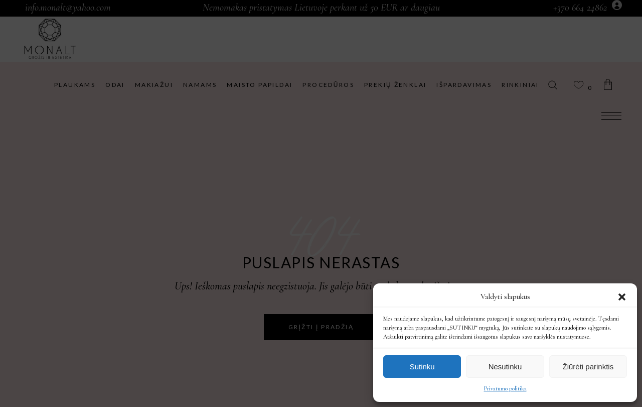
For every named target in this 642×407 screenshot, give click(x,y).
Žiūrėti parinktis (587, 366)
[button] (622, 297)
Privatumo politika (505, 388)
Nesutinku (505, 366)
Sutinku (422, 366)
